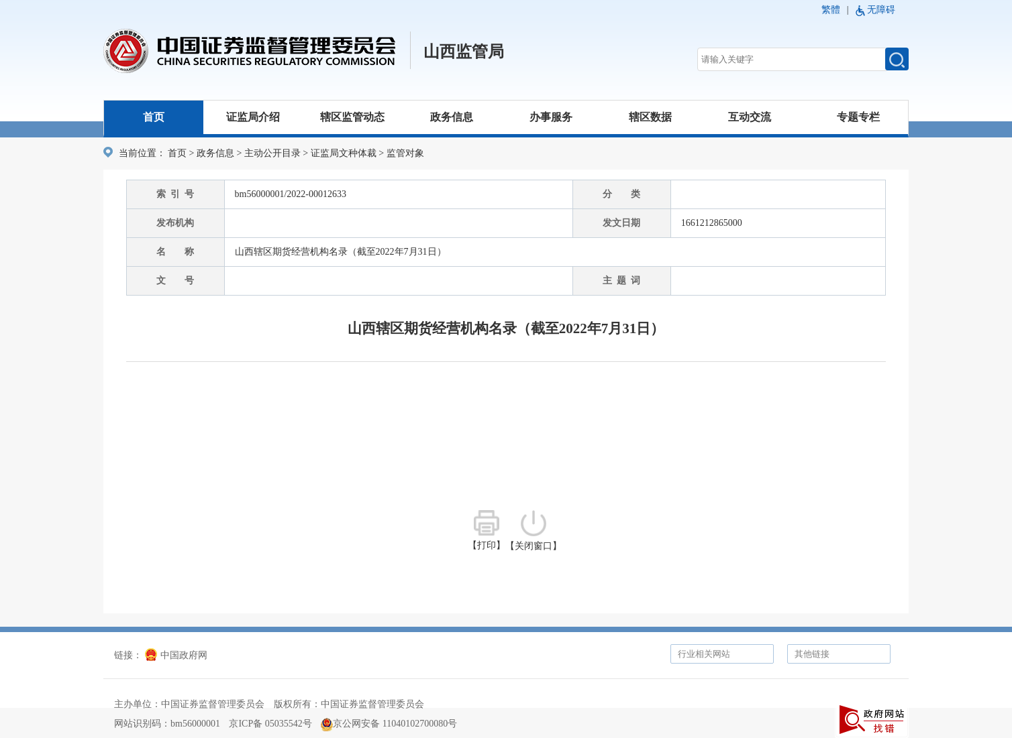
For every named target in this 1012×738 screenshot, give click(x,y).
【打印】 (486, 530)
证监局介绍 (253, 117)
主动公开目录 (272, 153)
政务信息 (451, 117)
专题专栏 (858, 117)
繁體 (830, 10)
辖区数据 (650, 117)
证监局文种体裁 (343, 153)
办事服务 (550, 117)
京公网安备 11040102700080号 (389, 724)
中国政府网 (176, 655)
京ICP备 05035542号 (270, 724)
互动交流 (749, 117)
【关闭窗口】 (533, 530)
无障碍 (881, 10)
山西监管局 (463, 51)
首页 (153, 117)
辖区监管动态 (352, 117)
